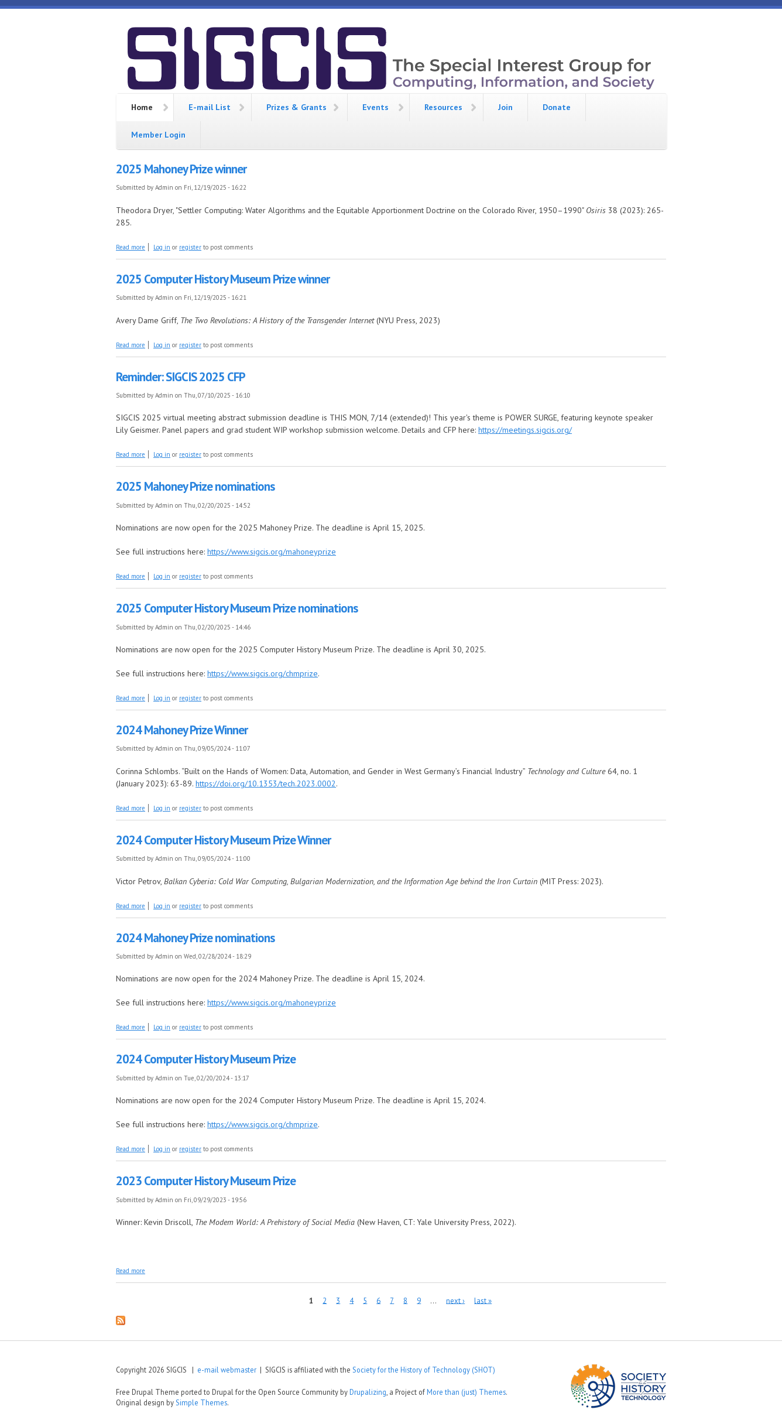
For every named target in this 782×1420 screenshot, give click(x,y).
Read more (130, 247)
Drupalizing (367, 1392)
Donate (557, 107)
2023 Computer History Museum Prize (206, 1181)
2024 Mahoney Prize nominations (195, 938)
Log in (161, 247)
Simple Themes (201, 1402)
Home (142, 107)
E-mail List (209, 107)
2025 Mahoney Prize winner (181, 169)
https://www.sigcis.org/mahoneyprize (271, 551)
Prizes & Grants (296, 107)
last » (483, 1300)
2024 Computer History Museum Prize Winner (223, 840)
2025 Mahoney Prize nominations (195, 486)
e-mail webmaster (226, 1369)
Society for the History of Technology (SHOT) (423, 1369)
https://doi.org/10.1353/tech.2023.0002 (266, 783)
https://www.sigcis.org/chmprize (262, 673)
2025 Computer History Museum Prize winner (223, 279)
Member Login (158, 134)
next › (455, 1300)
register (190, 247)
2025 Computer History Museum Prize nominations (237, 608)
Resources (443, 107)
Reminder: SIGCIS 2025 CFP (180, 377)
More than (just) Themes (466, 1392)
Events (375, 107)
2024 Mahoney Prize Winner (182, 730)
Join (505, 107)
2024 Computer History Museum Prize (206, 1059)
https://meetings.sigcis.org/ (525, 430)
